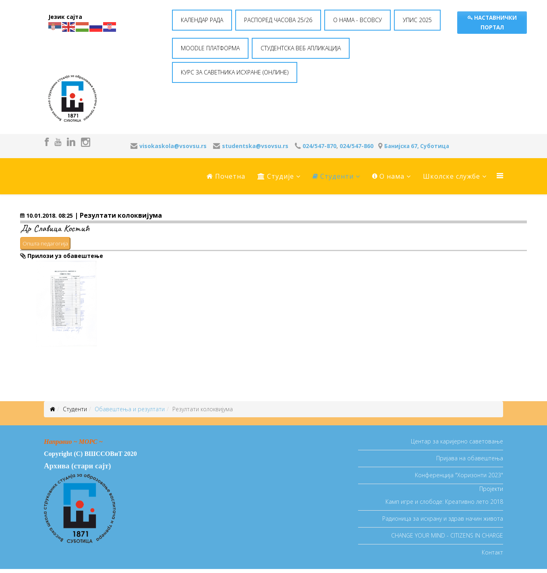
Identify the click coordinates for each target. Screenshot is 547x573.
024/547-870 (319, 146)
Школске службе (451, 176)
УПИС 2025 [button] (417, 20)
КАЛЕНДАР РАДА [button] (202, 20)
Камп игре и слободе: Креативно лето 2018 (444, 501)
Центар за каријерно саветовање (457, 441)
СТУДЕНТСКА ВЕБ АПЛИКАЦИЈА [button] (301, 48)
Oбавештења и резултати (130, 409)
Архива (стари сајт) (77, 466)
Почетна (226, 176)
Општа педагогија (45, 243)
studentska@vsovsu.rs (255, 146)
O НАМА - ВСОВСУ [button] (357, 20)
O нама (388, 176)
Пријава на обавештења (469, 458)
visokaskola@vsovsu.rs (173, 146)
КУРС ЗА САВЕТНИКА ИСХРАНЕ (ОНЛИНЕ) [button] (234, 72)
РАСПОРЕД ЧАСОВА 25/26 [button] (278, 20)
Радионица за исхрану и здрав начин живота (442, 518)
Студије (275, 176)
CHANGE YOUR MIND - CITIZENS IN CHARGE (447, 535)
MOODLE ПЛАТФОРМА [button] (210, 48)
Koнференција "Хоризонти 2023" (459, 475)
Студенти (333, 176)
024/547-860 (356, 146)
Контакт (492, 552)
